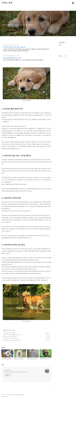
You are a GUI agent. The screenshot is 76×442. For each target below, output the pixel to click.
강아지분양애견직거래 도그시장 (12, 58)
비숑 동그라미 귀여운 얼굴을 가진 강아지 (12, 355)
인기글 (64, 100)
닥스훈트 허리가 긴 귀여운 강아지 (10, 359)
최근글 (60, 100)
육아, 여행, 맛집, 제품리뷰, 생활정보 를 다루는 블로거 (15, 393)
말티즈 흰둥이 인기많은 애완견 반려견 (11, 361)
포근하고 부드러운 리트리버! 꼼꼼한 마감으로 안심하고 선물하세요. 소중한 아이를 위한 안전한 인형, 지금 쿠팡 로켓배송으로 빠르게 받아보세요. (26, 50)
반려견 (4, 351)
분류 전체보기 (62, 42)
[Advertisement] (26, 334)
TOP (73, 416)
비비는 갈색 (7, 3)
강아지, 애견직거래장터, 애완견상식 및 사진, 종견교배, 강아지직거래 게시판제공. (23, 60)
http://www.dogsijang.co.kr (10, 55)
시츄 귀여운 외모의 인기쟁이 (9, 354)
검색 (70, 3)
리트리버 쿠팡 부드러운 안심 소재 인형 (14, 47)
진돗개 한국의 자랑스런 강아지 (9, 357)
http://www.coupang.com (9, 44)
